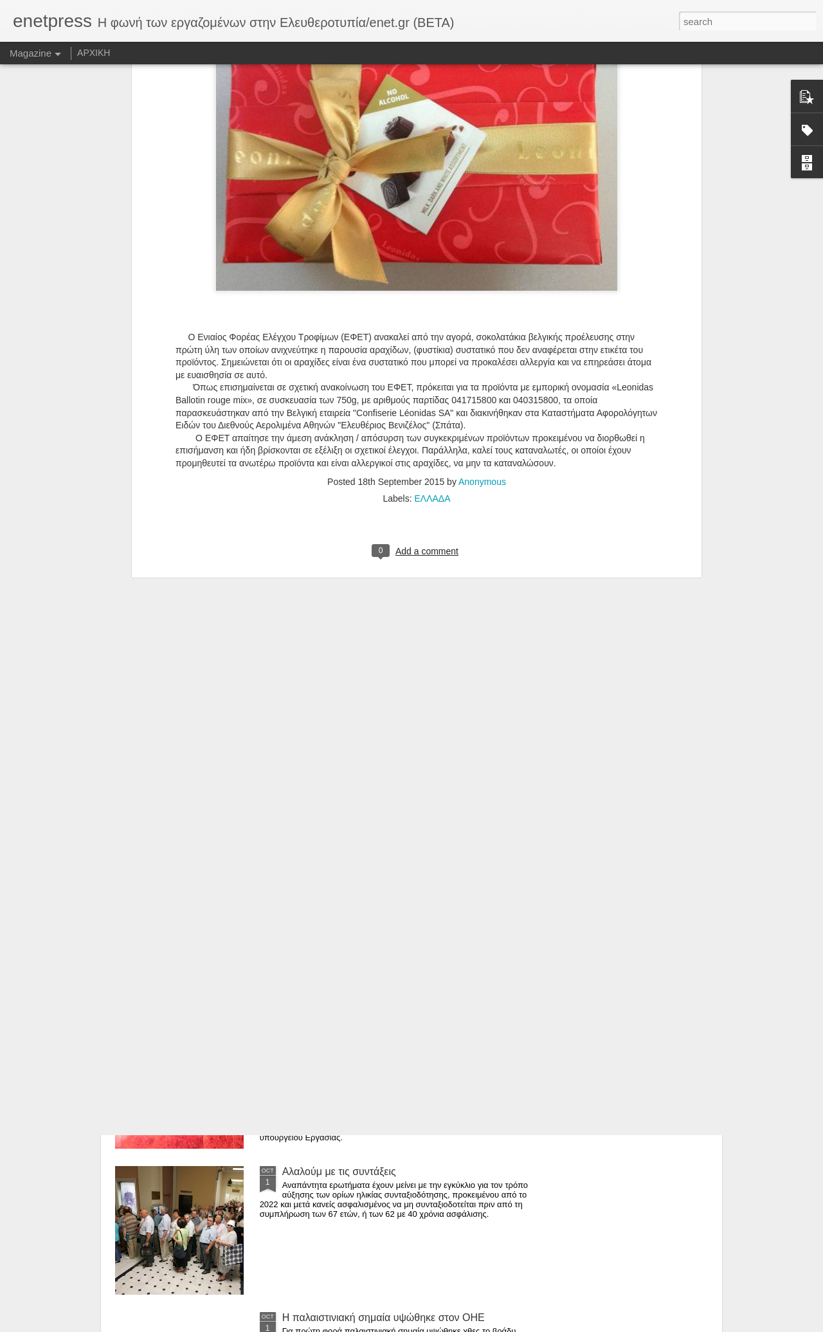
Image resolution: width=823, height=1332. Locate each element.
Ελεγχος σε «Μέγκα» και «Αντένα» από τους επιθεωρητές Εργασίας (383, 1031)
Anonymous (482, 307)
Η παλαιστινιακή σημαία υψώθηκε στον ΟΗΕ (383, 1317)
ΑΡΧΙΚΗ (93, 53)
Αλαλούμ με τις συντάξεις (339, 1171)
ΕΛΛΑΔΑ (432, 324)
